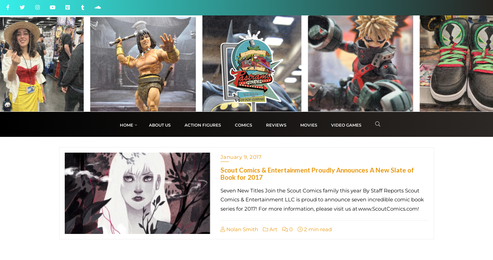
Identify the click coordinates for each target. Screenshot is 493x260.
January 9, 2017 (241, 157)
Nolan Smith (239, 229)
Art (270, 229)
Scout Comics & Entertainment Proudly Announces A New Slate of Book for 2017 (317, 173)
